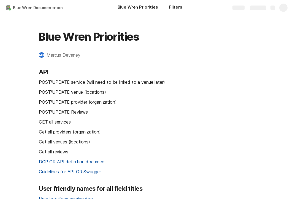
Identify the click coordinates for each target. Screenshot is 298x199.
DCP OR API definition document (72, 161)
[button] (62, 55)
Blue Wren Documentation (38, 7)
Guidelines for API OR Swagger (70, 171)
